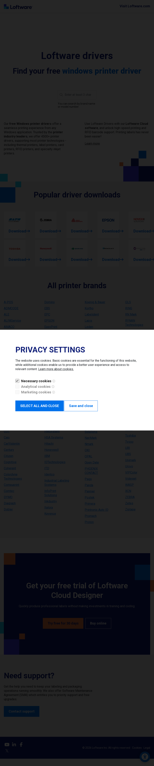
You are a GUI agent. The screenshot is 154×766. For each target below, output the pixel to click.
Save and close (81, 406)
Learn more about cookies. (56, 369)
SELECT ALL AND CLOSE (39, 406)
